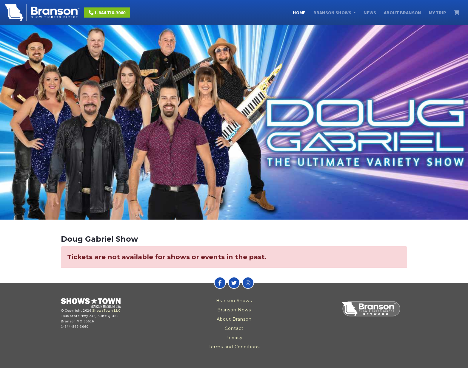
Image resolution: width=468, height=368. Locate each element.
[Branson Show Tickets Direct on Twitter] (234, 283)
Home (299, 12)
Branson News (234, 310)
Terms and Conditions (234, 347)
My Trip (437, 12)
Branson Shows (234, 300)
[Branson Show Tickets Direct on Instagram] (248, 283)
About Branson (402, 12)
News (370, 12)
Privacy (234, 337)
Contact (234, 328)
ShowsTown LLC (106, 310)
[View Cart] (457, 12)
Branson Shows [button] (332, 12)
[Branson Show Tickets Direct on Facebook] (220, 283)
